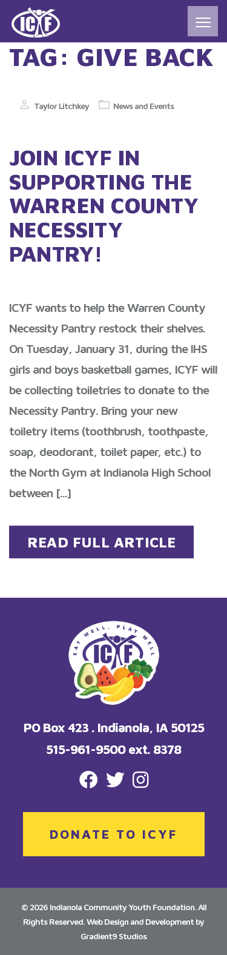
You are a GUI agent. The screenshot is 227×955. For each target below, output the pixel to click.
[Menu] (203, 21)
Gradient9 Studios (113, 936)
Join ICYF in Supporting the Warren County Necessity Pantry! (104, 205)
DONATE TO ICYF (113, 834)
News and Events (143, 106)
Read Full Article (101, 542)
